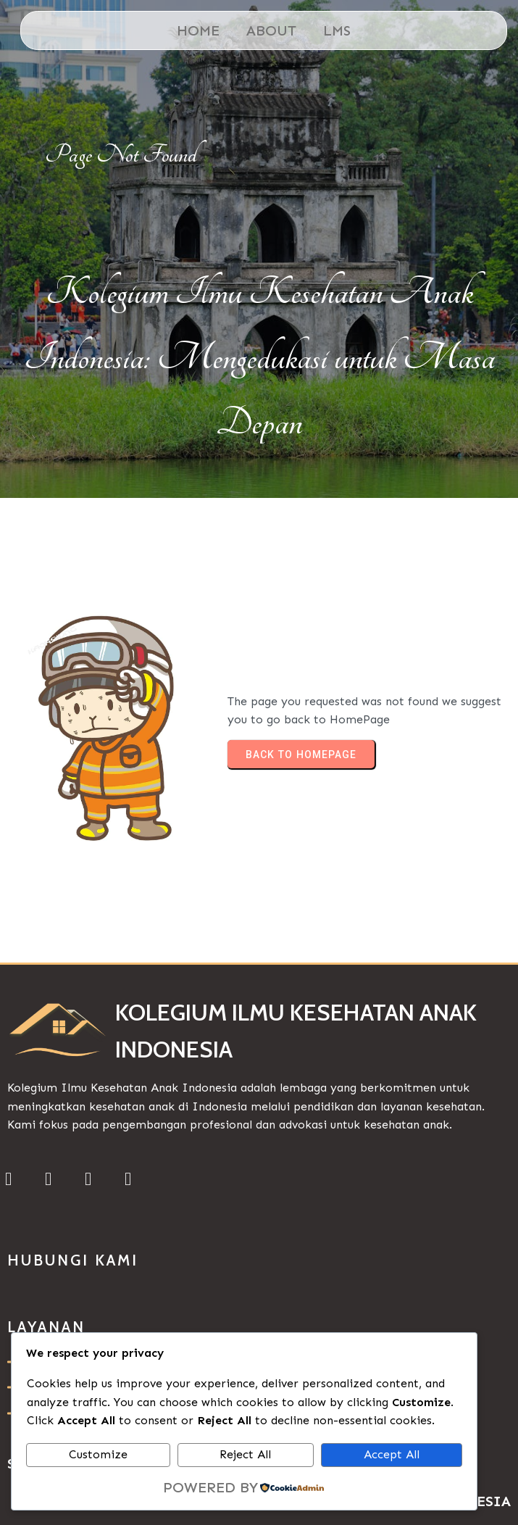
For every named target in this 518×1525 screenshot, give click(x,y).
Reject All (245, 1454)
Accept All (391, 1454)
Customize (98, 1454)
